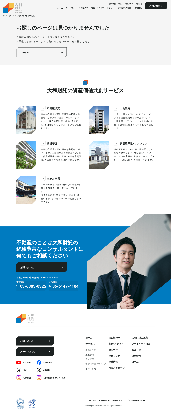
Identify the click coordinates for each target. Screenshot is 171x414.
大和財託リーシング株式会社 (110, 400)
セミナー (111, 8)
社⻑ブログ (129, 4)
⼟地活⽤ (90, 354)
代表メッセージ (117, 367)
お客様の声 (83, 8)
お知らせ (139, 4)
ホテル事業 (91, 368)
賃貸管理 (90, 359)
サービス (90, 343)
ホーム (60, 8)
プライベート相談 (141, 343)
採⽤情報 (112, 4)
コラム (120, 4)
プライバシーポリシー (136, 400)
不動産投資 (91, 349)
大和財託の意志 (124, 8)
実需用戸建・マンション (96, 363)
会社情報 (138, 8)
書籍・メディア (97, 8)
